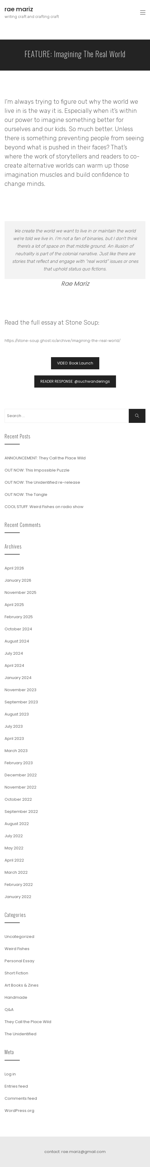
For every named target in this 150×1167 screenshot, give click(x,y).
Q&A (9, 1009)
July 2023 (14, 726)
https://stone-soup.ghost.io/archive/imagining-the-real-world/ (63, 340)
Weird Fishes (17, 949)
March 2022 (16, 872)
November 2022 (20, 787)
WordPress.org (19, 1110)
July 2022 (14, 836)
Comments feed (21, 1098)
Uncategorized (19, 936)
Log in (10, 1074)
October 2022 (18, 799)
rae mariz (19, 9)
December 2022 (21, 775)
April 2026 (14, 568)
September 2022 (21, 811)
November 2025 (20, 592)
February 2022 (19, 884)
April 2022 (14, 860)
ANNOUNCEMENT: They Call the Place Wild (45, 458)
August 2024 (17, 641)
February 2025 (19, 617)
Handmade (16, 997)
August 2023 (17, 714)
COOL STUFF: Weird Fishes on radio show (44, 507)
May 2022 (14, 848)
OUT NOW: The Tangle (26, 494)
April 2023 (14, 738)
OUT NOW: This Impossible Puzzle (37, 470)
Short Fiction (16, 973)
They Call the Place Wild (28, 1022)
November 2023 (20, 690)
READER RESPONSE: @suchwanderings (75, 381)
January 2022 (18, 897)
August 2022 (17, 824)
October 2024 (18, 629)
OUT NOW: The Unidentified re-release (42, 482)
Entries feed (16, 1086)
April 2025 (14, 605)
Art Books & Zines (22, 985)
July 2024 (14, 653)
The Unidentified (20, 1034)
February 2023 (19, 763)
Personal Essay (19, 961)
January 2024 (18, 678)
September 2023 (21, 702)
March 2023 (16, 751)
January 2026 (18, 580)
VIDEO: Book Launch (75, 363)
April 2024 (14, 665)
